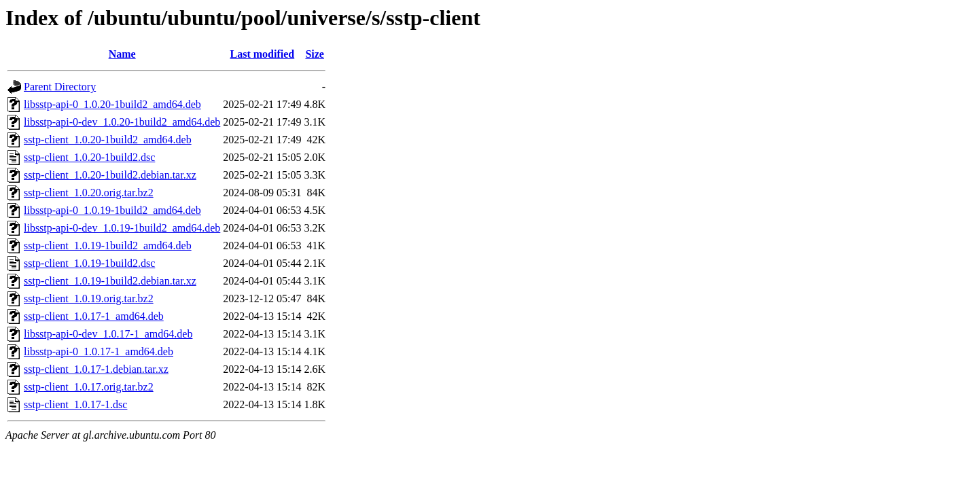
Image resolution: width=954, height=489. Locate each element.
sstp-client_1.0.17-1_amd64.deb (94, 316)
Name (122, 54)
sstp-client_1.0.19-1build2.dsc (89, 263)
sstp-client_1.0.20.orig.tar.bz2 (89, 192)
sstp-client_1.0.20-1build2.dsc (89, 157)
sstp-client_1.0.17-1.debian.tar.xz (96, 369)
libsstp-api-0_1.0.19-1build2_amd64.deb (112, 210)
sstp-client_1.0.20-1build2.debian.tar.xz (110, 175)
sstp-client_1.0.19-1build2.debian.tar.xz (110, 281)
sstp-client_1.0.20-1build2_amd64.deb (108, 139)
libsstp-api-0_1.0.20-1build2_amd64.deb (112, 104)
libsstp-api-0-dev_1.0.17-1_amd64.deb (108, 334)
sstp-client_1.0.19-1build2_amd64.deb (108, 245)
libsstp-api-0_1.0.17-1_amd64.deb (98, 351)
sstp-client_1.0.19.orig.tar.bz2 (89, 298)
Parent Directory (60, 86)
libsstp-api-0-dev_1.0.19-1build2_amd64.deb (122, 228)
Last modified (262, 54)
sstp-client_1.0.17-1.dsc (75, 404)
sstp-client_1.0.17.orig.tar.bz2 (89, 387)
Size (314, 54)
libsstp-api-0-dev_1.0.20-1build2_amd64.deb (122, 122)
